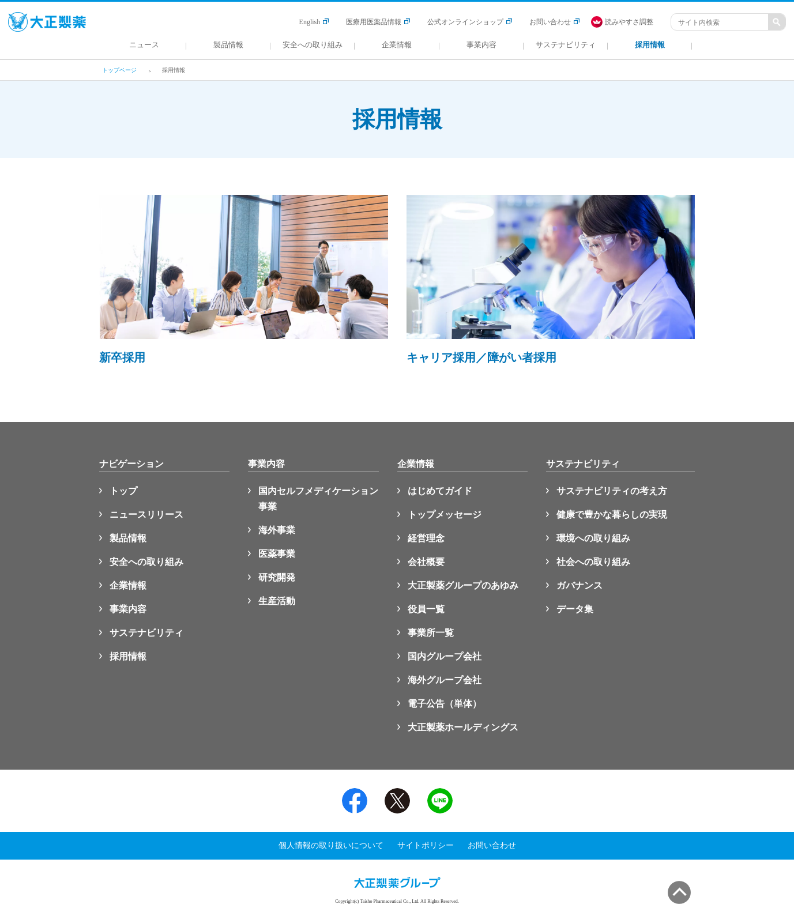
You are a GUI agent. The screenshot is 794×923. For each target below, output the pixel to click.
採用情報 (128, 656)
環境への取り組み (593, 538)
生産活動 (276, 601)
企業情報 (128, 585)
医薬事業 (276, 554)
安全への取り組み (146, 562)
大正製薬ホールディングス (463, 727)
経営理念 (426, 538)
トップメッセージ (444, 514)
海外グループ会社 (444, 680)
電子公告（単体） (444, 704)
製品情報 (128, 538)
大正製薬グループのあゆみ (463, 585)
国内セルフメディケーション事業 (318, 498)
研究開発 (276, 577)
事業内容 (128, 609)
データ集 (574, 609)
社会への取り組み (593, 562)
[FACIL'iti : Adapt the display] (628, 22)
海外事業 (276, 530)
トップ (123, 491)
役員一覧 (426, 609)
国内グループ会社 (444, 656)
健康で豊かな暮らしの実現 (611, 514)
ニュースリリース (146, 514)
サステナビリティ (146, 633)
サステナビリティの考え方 (611, 491)
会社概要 (426, 562)
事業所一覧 (431, 633)
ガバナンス (579, 585)
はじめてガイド (440, 491)
